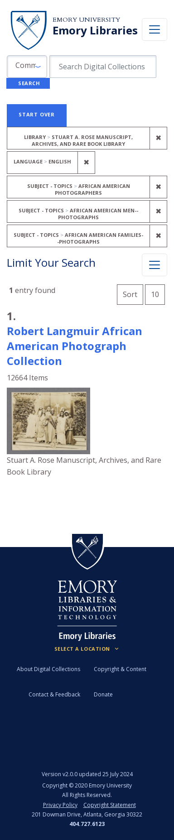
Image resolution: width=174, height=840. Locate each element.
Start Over (37, 114)
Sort (130, 294)
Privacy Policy (60, 805)
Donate (103, 694)
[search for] (102, 66)
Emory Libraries (95, 30)
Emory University (86, 19)
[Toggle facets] (154, 265)
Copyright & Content (120, 669)
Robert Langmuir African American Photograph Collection (74, 345)
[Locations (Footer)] (87, 649)
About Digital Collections (48, 669)
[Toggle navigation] (154, 29)
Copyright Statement (109, 805)
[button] (27, 66)
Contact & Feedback (54, 694)
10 (158, 293)
